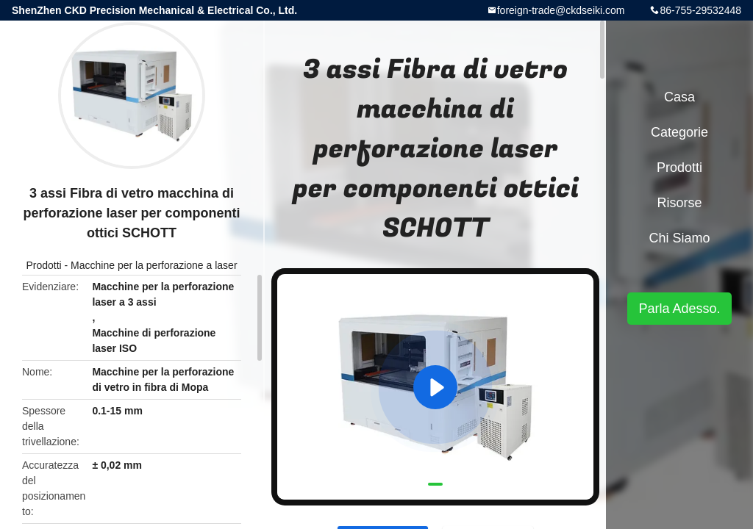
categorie (679, 132)
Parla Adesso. (679, 308)
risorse (679, 202)
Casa (679, 97)
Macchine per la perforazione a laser (154, 265)
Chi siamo (679, 238)
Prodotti (43, 265)
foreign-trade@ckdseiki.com (561, 10)
